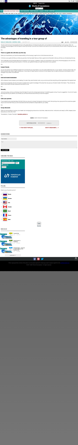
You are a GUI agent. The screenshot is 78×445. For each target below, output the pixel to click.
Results (39, 226)
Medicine (28, 13)
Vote (39, 223)
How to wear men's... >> (52, 127)
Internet (12, 13)
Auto (1, 13)
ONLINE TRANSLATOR (34, 11)
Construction (64, 13)
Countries (60, 13)
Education (40, 13)
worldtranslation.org (64, 263)
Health (9, 13)
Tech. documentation (69, 13)
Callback (41, 11)
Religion (55, 13)
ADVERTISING (52, 11)
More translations (24, 11)
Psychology (51, 13)
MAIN (1, 11)
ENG (6, 1)
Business (3, 13)
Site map (46, 11)
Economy (6, 13)
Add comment (5, 150)
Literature (24, 13)
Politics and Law (45, 13)
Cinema (16, 13)
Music (30, 13)
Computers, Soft (20, 13)
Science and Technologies (35, 13)
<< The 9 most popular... (26, 127)
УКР (3, 1)
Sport (57, 13)
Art (14, 13)
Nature (48, 13)
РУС (1, 1)
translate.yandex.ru (23, 114)
